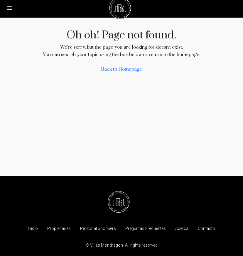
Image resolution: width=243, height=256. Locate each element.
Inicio (33, 228)
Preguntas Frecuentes (145, 228)
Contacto (206, 228)
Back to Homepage (121, 69)
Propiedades (59, 228)
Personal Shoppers (98, 228)
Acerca (181, 228)
